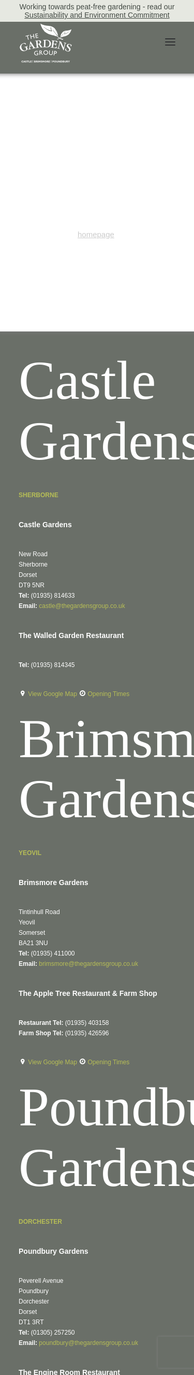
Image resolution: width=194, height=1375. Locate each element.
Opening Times (109, 694)
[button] (170, 42)
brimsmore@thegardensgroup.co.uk (88, 963)
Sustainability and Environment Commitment (96, 15)
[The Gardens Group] (46, 27)
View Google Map (53, 694)
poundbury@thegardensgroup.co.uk (88, 1343)
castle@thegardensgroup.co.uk (82, 606)
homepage (96, 234)
